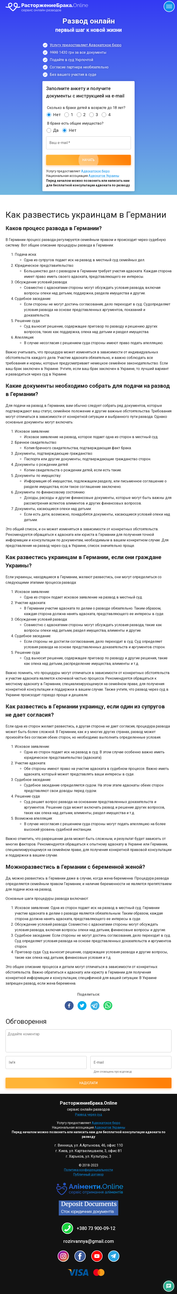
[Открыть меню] (169, 6)
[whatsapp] (107, 1006)
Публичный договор (88, 1174)
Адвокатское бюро (95, 171)
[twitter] (82, 1006)
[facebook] (69, 1006)
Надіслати (88, 1083)
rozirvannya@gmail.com (88, 1241)
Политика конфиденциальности (88, 1170)
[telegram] (95, 1006)
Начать (88, 160)
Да (56, 130)
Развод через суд (88, 1114)
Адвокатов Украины (103, 176)
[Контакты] (168, 1286)
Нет (57, 115)
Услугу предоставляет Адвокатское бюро (85, 45)
